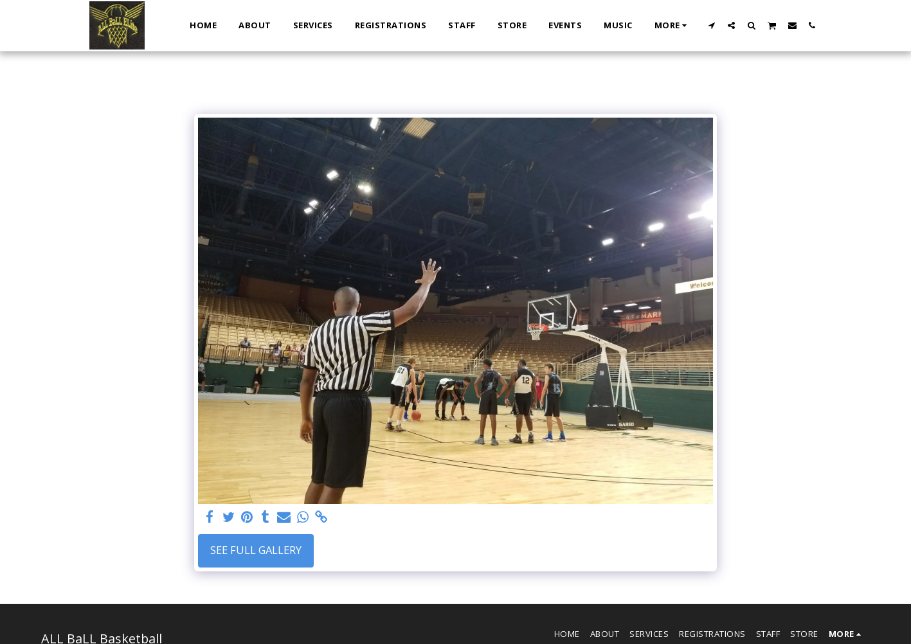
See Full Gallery (256, 549)
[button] (711, 25)
